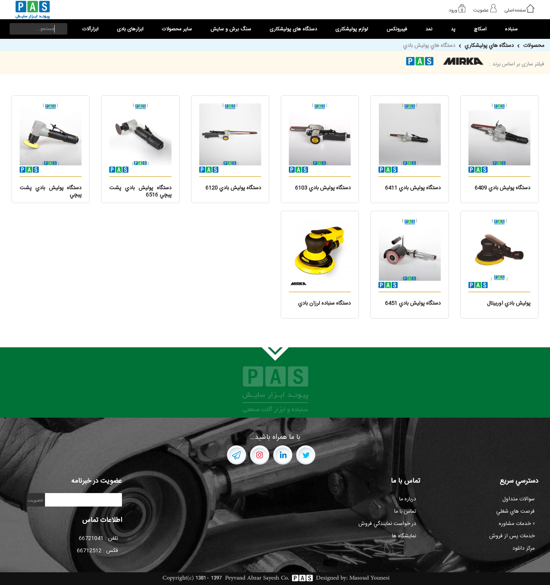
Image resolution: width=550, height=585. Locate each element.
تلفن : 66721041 (98, 538)
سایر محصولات (177, 29)
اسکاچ (480, 29)
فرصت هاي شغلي (515, 511)
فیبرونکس (397, 29)
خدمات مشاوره (517, 523)
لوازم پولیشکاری (351, 29)
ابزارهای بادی (130, 29)
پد (453, 29)
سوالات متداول (518, 499)
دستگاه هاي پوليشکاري (488, 45)
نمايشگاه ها (404, 536)
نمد (428, 29)
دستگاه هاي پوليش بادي (429, 45)
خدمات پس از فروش (512, 536)
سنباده (511, 29)
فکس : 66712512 (97, 550)
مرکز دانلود (523, 548)
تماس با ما (405, 511)
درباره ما (407, 499)
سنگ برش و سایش (230, 29)
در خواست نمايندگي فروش (387, 523)
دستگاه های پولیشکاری (293, 29)
